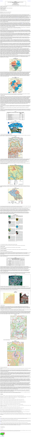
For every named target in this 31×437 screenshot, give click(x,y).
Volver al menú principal (2, 436)
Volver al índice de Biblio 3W (2, 432)
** (0, 422)
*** (0, 423)
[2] (0, 420)
